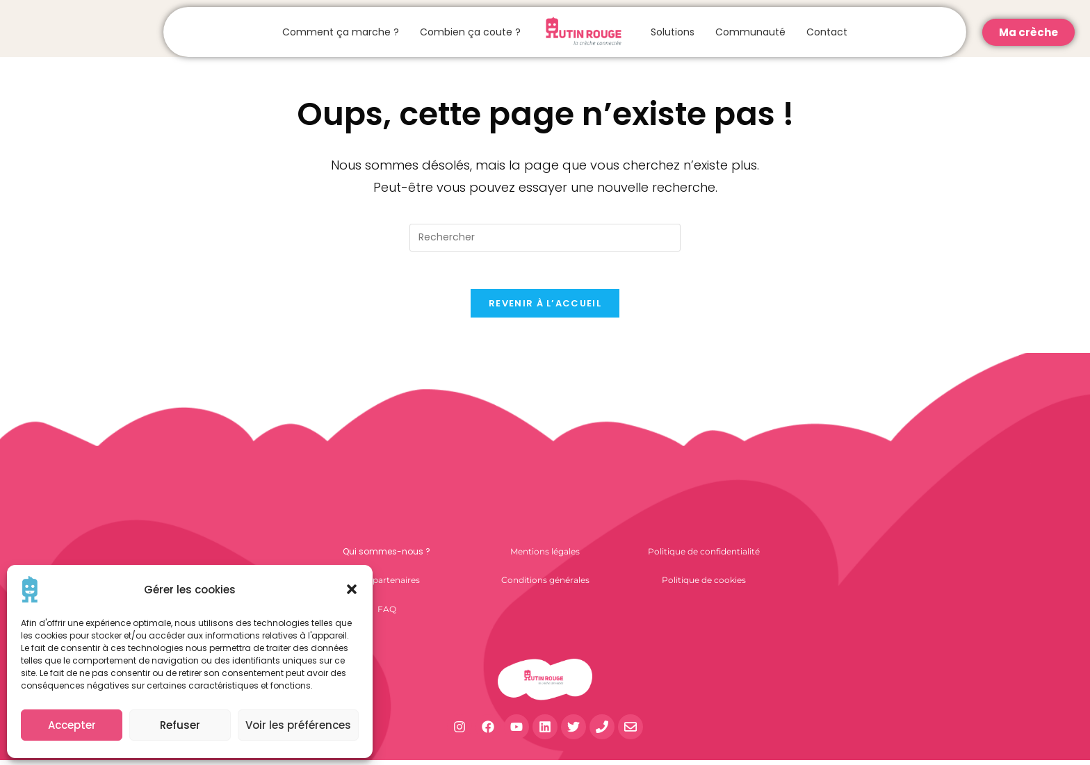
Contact (826, 32)
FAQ (386, 614)
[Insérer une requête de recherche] (545, 238)
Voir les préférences (298, 725)
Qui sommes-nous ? (386, 556)
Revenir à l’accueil (545, 308)
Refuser (180, 725)
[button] (352, 589)
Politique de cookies (704, 584)
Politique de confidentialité (704, 556)
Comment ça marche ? (340, 32)
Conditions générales (545, 584)
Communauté (750, 32)
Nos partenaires (387, 584)
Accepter (72, 725)
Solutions (672, 32)
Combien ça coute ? (470, 32)
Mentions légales (545, 556)
